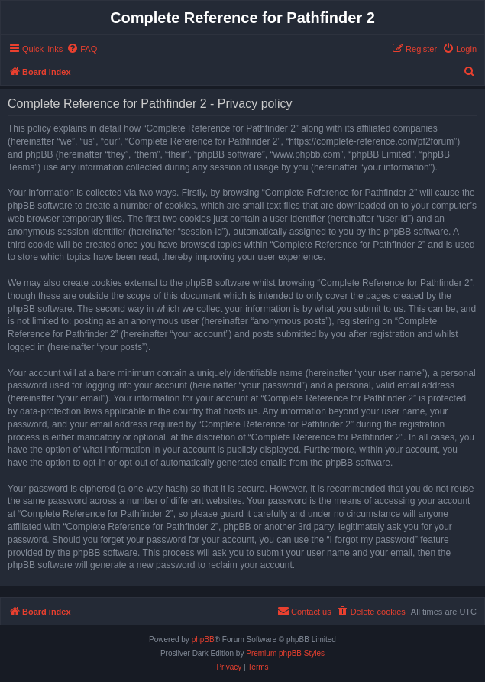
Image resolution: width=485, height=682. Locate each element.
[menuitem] (81, 49)
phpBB (203, 639)
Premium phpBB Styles (285, 653)
